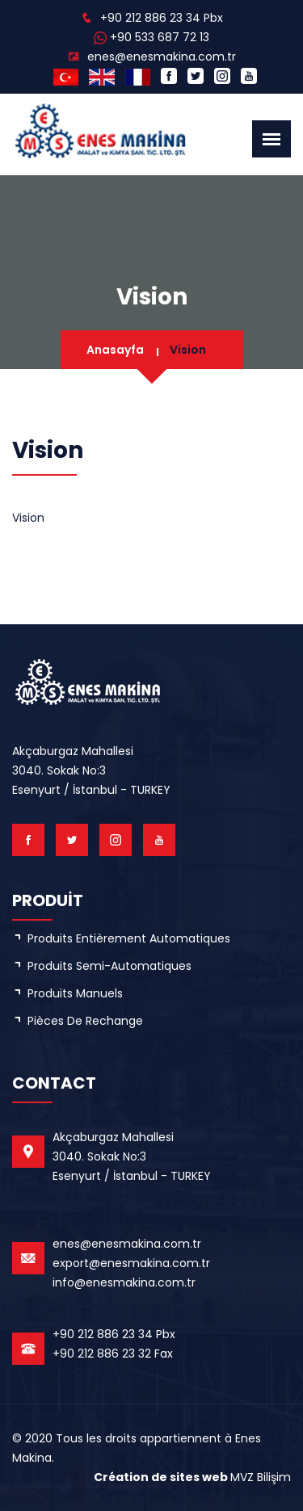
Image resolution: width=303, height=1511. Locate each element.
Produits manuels (75, 993)
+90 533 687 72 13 (159, 37)
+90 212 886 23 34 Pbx (161, 18)
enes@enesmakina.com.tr (161, 56)
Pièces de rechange (85, 1021)
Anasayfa (115, 350)
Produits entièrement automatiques (128, 938)
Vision (188, 350)
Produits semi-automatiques (109, 966)
